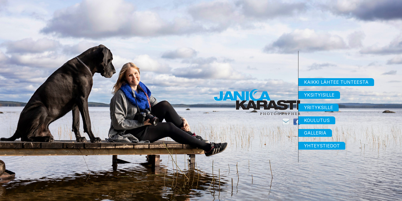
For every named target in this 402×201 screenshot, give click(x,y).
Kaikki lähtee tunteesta (336, 82)
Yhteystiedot (322, 146)
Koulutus (317, 120)
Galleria (315, 133)
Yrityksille (318, 107)
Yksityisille (319, 95)
